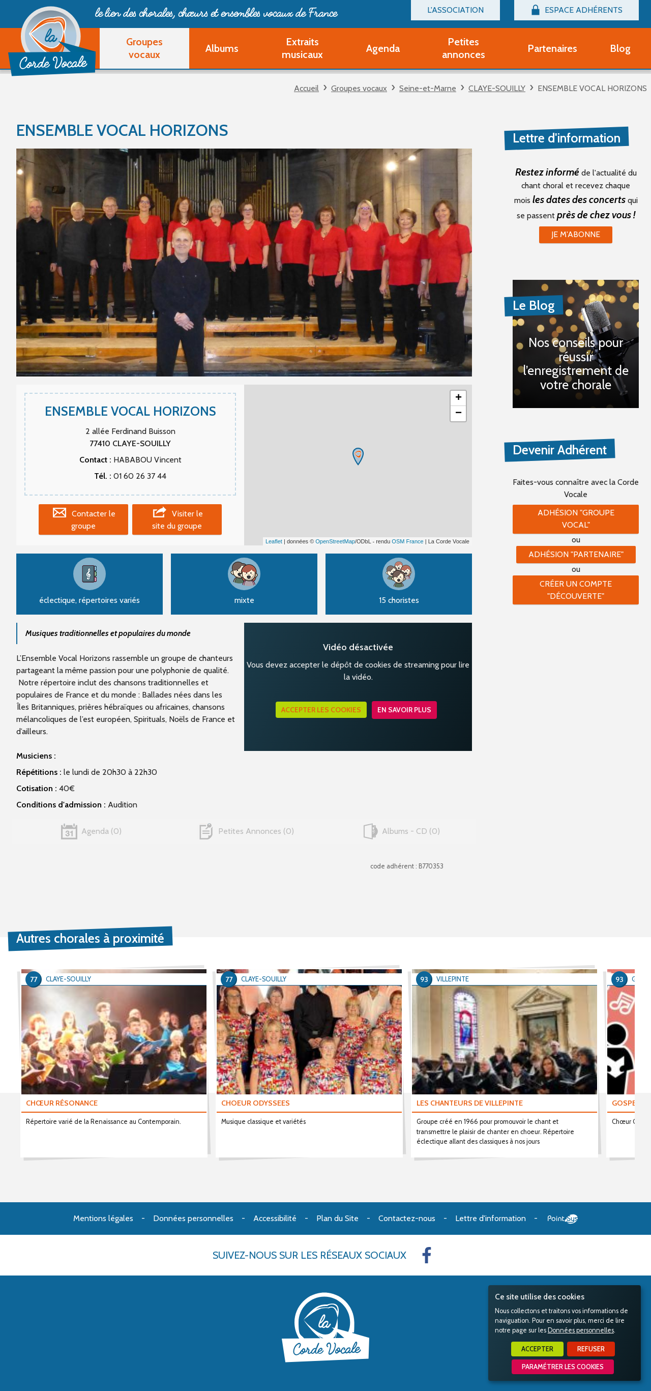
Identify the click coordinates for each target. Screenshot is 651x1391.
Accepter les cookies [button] (321, 709)
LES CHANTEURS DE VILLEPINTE (470, 1103)
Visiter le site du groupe (177, 520)
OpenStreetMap (335, 541)
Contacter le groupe (93, 520)
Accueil (306, 88)
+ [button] (458, 398)
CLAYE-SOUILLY (496, 88)
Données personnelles (581, 1330)
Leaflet (273, 541)
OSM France (407, 541)
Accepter (537, 1349)
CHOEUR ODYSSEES (255, 1103)
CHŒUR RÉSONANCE (62, 1103)
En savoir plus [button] (404, 709)
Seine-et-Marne (427, 88)
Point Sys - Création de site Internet (563, 1219)
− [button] (458, 413)
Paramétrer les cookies (563, 1367)
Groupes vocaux (359, 88)
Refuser (591, 1349)
